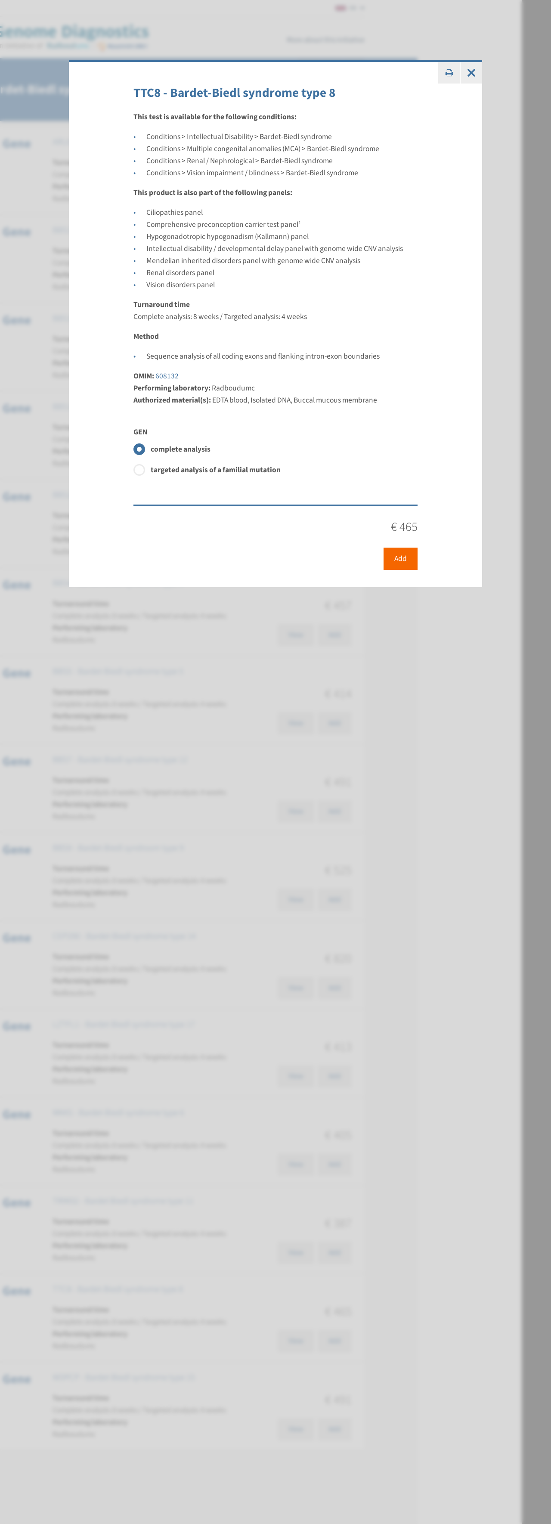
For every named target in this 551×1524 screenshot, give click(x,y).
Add (400, 558)
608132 (167, 376)
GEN (140, 432)
